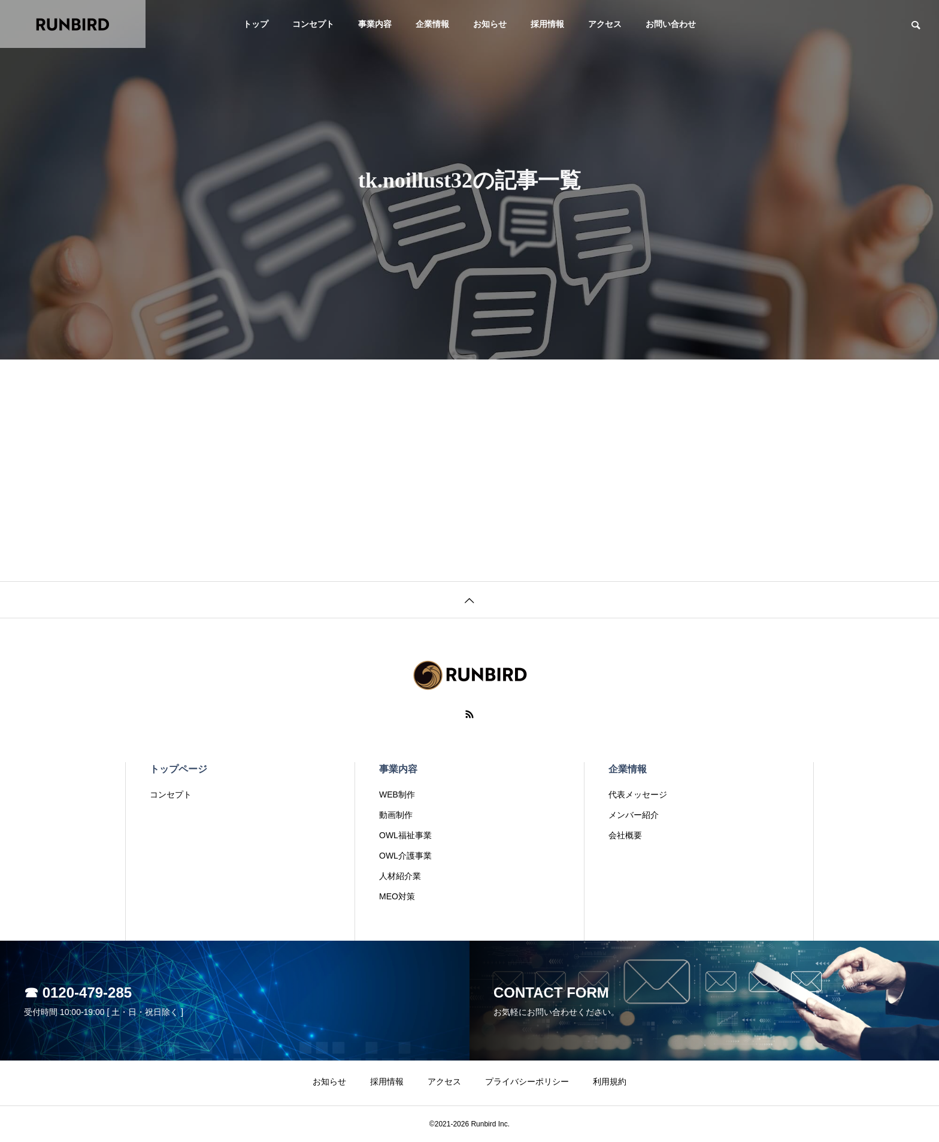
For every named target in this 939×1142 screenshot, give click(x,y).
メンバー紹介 (633, 815)
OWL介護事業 (405, 855)
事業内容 (375, 24)
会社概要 (625, 835)
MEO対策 (397, 896)
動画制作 (396, 815)
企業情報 (432, 24)
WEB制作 (397, 794)
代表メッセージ (637, 794)
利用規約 (609, 1081)
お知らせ (490, 24)
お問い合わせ (671, 24)
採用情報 (547, 24)
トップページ (178, 769)
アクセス (605, 24)
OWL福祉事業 (405, 835)
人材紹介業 (400, 876)
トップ (255, 24)
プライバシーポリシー (527, 1081)
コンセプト (313, 24)
